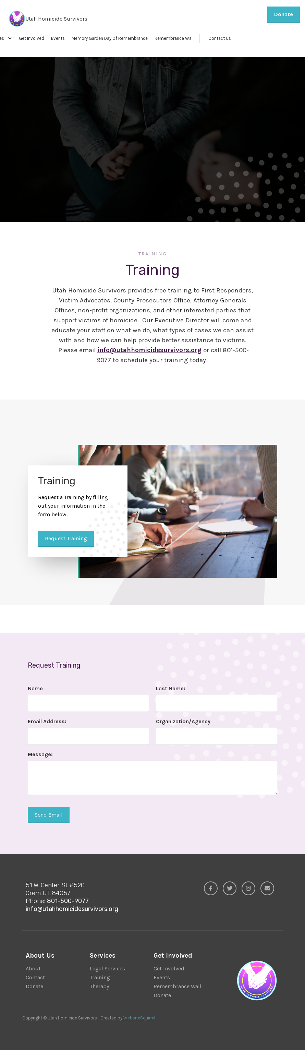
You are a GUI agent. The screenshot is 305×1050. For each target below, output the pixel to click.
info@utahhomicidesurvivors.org (72, 909)
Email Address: (47, 721)
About (33, 968)
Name (35, 688)
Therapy (99, 986)
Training (100, 977)
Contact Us (219, 38)
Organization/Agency (183, 721)
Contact (35, 977)
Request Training (62, 138)
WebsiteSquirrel (139, 1017)
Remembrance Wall (174, 38)
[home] (46, 19)
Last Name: (170, 688)
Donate (283, 14)
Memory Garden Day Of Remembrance (110, 38)
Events (58, 38)
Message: (40, 754)
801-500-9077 (68, 901)
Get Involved (31, 38)
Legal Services (107, 968)
